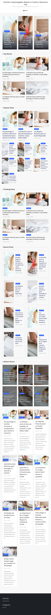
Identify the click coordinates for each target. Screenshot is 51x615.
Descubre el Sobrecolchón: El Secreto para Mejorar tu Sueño (28, 148)
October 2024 (6, 601)
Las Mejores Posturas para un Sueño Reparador (40, 134)
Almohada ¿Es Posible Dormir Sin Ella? (12, 162)
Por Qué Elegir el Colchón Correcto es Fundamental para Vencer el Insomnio (14, 74)
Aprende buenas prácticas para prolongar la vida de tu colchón (10, 468)
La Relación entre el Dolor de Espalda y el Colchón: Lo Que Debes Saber (25, 40)
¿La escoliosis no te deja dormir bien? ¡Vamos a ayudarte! (44, 148)
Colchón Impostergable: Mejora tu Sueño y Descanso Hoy (25, 3)
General (7, 31)
